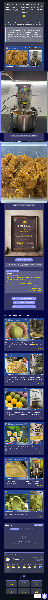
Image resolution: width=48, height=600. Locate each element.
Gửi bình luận (38, 525)
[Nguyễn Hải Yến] (24, 468)
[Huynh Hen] (24, 329)
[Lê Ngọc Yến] (24, 501)
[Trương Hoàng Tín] (24, 399)
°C (21, 559)
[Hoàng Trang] (24, 364)
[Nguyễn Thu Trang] (24, 433)
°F (23, 559)
